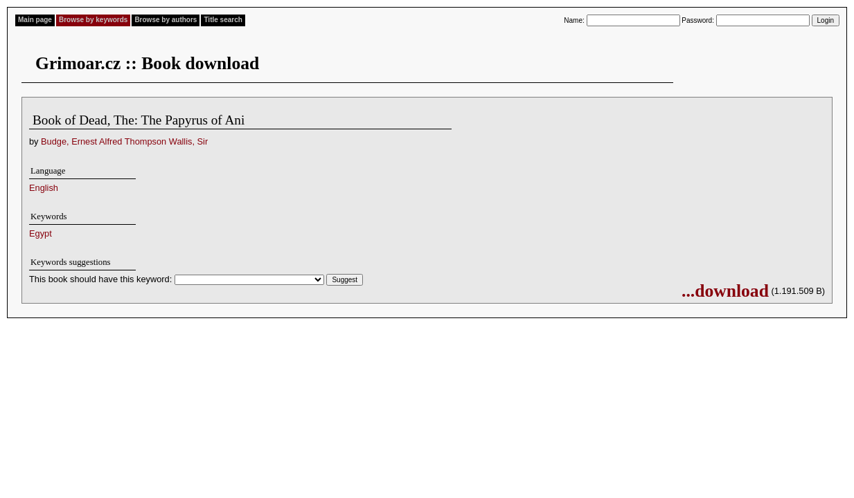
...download (725, 291)
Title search (223, 20)
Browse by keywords (93, 20)
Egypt (40, 233)
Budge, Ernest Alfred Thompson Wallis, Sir (124, 141)
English (43, 188)
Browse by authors (165, 20)
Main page (35, 20)
